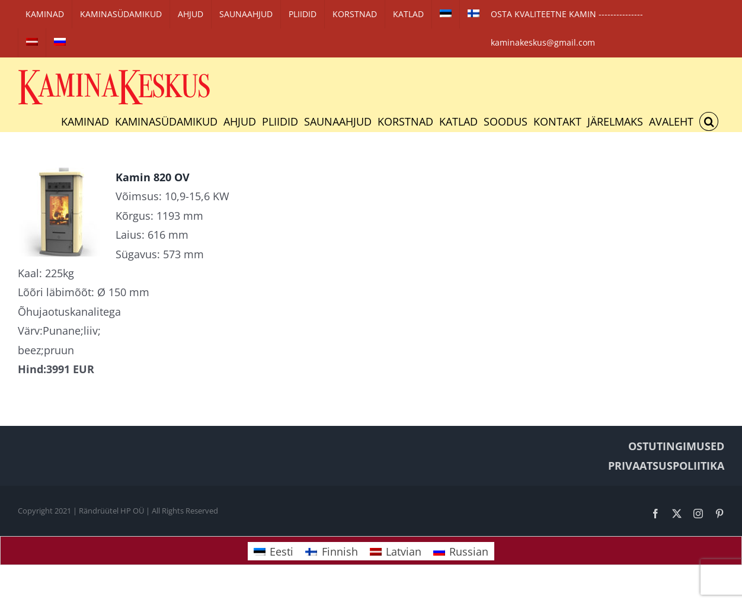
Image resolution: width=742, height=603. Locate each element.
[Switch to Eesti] (273, 551)
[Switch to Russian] (59, 42)
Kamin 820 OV (153, 177)
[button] (708, 121)
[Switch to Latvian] (32, 42)
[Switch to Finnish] (473, 14)
